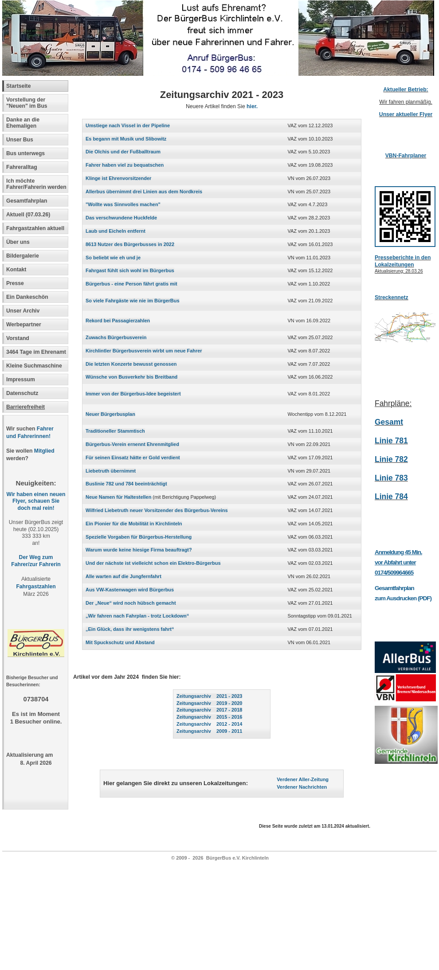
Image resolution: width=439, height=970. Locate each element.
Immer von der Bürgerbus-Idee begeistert (133, 393)
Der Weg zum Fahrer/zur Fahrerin (35, 560)
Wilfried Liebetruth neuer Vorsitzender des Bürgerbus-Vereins (157, 510)
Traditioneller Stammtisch (115, 431)
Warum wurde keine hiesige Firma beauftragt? (139, 549)
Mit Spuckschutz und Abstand (120, 642)
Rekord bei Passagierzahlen (118, 320)
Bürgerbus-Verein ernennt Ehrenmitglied (132, 444)
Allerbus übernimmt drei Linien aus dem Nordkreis (144, 191)
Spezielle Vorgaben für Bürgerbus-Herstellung (139, 537)
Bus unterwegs (26, 153)
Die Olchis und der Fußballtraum (123, 151)
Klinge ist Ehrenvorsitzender (118, 178)
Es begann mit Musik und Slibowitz (126, 138)
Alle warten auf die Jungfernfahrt (123, 576)
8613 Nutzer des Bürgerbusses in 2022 (130, 244)
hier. (252, 106)
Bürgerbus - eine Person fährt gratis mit (131, 283)
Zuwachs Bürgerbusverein (116, 337)
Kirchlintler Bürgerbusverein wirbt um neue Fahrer (144, 350)
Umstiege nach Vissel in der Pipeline (128, 125)
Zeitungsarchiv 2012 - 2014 (209, 724)
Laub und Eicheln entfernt (115, 231)
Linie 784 (391, 496)
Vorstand (17, 338)
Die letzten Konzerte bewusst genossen (131, 364)
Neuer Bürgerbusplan (110, 414)
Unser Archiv (22, 311)
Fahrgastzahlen (35, 586)
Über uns (18, 242)
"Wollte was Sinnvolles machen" (123, 204)
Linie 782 (391, 459)
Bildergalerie (22, 256)
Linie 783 (391, 477)
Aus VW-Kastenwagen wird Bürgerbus (130, 589)
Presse (15, 283)
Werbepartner (23, 324)
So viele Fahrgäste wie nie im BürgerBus (133, 300)
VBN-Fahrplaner (406, 156)
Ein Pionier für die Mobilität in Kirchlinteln (134, 523)
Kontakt (16, 269)
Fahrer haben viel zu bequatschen (125, 165)
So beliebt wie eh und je (113, 257)
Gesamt (389, 422)
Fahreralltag (21, 167)
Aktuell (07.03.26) (28, 214)
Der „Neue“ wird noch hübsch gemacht (131, 603)
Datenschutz (22, 393)
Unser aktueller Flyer (405, 114)
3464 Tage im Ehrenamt (36, 352)
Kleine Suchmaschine (34, 366)
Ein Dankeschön (27, 297)
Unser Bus (19, 140)
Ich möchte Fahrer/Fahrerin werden (36, 184)
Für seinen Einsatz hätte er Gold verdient (133, 457)
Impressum (20, 379)
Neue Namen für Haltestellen (118, 497)
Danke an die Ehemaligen (22, 123)
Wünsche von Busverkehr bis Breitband (131, 376)
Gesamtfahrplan (26, 201)
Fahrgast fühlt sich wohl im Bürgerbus (130, 270)
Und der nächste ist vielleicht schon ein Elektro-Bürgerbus (153, 563)
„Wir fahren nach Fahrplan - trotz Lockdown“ (137, 615)
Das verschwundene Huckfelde (121, 217)
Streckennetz (391, 297)
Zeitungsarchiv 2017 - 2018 (209, 709)
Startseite (18, 86)
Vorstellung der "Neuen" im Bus (26, 103)
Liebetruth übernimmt (111, 470)
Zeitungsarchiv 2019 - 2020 (209, 703)
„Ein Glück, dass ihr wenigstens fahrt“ (130, 629)
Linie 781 (391, 440)
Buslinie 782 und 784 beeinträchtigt (126, 483)
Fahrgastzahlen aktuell (35, 228)
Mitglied (44, 451)
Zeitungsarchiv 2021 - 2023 (209, 696)
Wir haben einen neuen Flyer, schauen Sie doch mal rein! (36, 501)
